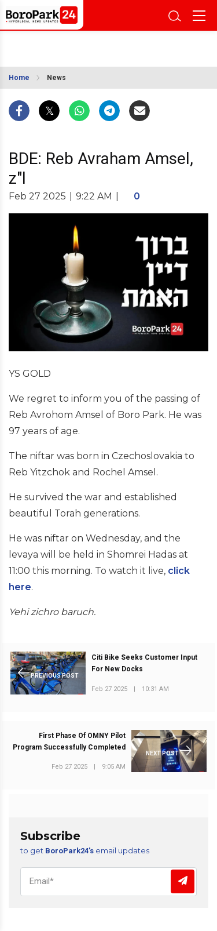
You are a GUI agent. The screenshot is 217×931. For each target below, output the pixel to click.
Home (19, 78)
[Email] (108, 881)
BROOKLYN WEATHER (62, 45)
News (56, 78)
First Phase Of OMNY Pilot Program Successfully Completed (69, 741)
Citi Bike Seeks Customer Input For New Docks (144, 663)
